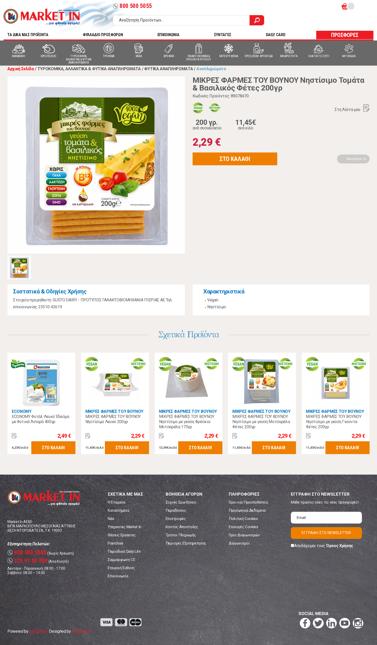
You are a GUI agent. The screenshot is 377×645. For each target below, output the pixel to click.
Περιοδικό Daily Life (124, 551)
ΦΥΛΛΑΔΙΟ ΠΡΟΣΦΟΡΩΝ (103, 34)
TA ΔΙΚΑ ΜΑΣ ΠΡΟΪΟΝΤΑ (27, 34)
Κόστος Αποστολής (182, 527)
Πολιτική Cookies (243, 518)
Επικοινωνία (118, 576)
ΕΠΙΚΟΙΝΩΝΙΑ (168, 34)
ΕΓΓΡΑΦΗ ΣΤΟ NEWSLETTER (326, 532)
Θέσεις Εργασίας (121, 535)
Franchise (115, 543)
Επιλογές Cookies (243, 527)
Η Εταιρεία (116, 502)
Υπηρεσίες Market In (124, 527)
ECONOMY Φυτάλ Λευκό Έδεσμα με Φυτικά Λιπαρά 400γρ (40, 419)
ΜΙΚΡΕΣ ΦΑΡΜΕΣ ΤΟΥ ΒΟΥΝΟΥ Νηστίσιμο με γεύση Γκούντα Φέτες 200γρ (333, 421)
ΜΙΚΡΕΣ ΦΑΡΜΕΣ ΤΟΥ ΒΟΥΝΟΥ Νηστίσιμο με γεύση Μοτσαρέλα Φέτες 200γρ (261, 421)
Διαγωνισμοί (239, 543)
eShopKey (38, 631)
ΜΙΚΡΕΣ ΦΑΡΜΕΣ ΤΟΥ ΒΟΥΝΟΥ (114, 411)
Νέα (111, 518)
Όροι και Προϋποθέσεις (248, 502)
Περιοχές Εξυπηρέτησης (186, 543)
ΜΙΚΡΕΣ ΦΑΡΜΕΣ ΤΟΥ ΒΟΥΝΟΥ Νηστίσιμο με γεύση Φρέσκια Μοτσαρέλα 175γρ (186, 421)
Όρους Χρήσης (339, 545)
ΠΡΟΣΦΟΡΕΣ (345, 35)
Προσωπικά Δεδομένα (247, 510)
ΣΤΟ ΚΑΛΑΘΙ (235, 158)
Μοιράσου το (356, 159)
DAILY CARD (275, 34)
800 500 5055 (132, 6)
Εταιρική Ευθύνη (121, 568)
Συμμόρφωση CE (121, 559)
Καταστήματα (118, 510)
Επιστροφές (176, 518)
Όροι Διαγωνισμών (244, 535)
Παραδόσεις (176, 510)
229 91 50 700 (27, 560)
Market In (42, 17)
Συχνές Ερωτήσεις (181, 502)
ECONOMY (22, 411)
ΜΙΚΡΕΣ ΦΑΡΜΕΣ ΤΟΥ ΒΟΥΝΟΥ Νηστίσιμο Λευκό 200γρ (113, 419)
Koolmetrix (81, 631)
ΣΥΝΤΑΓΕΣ (222, 34)
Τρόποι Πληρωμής (181, 535)
